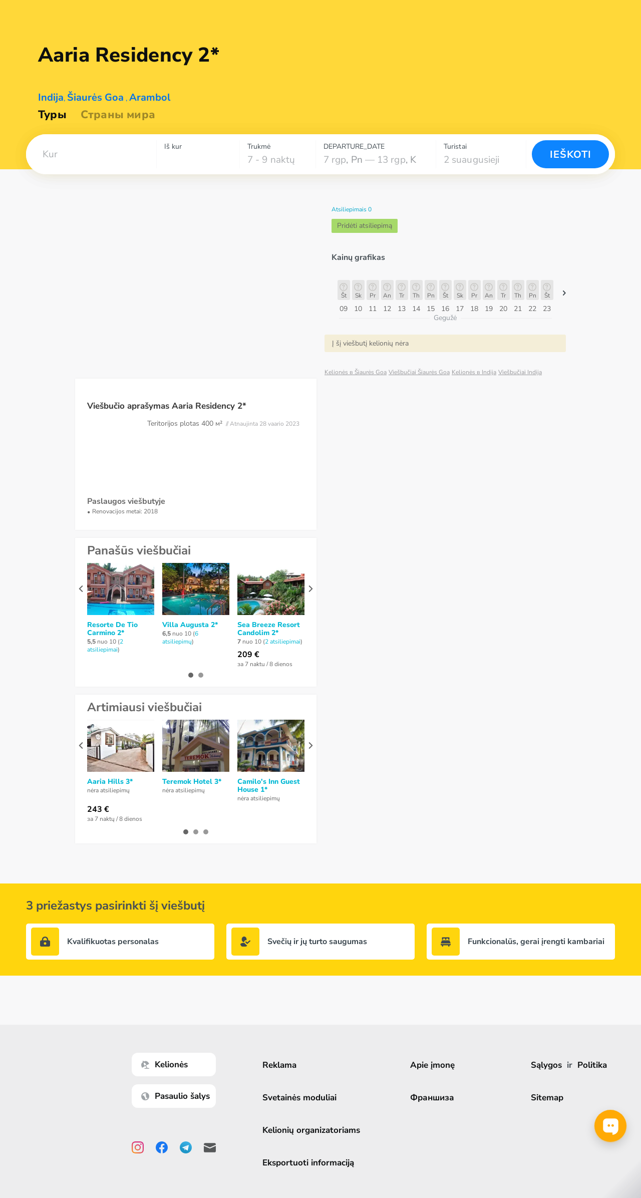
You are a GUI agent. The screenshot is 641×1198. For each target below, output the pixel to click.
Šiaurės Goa (95, 97)
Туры (52, 114)
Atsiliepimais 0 (352, 209)
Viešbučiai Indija (520, 372)
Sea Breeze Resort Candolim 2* (268, 629)
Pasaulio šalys (176, 1096)
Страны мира (118, 114)
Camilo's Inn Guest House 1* (268, 786)
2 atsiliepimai (105, 646)
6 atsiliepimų (180, 638)
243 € (98, 809)
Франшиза (433, 1097)
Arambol (149, 97)
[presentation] (81, 588)
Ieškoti (570, 154)
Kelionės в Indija (474, 372)
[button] (91, 154)
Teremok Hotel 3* (191, 782)
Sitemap (547, 1097)
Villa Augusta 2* (190, 625)
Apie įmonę (433, 1065)
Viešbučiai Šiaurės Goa (419, 372)
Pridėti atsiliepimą (364, 225)
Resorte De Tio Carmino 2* (112, 629)
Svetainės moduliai (300, 1097)
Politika (592, 1065)
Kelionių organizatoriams (312, 1130)
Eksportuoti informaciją (309, 1162)
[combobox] (91, 154)
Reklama (280, 1065)
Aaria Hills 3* (110, 782)
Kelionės (165, 1064)
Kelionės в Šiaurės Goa (356, 372)
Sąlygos (546, 1065)
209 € (248, 654)
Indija (51, 97)
